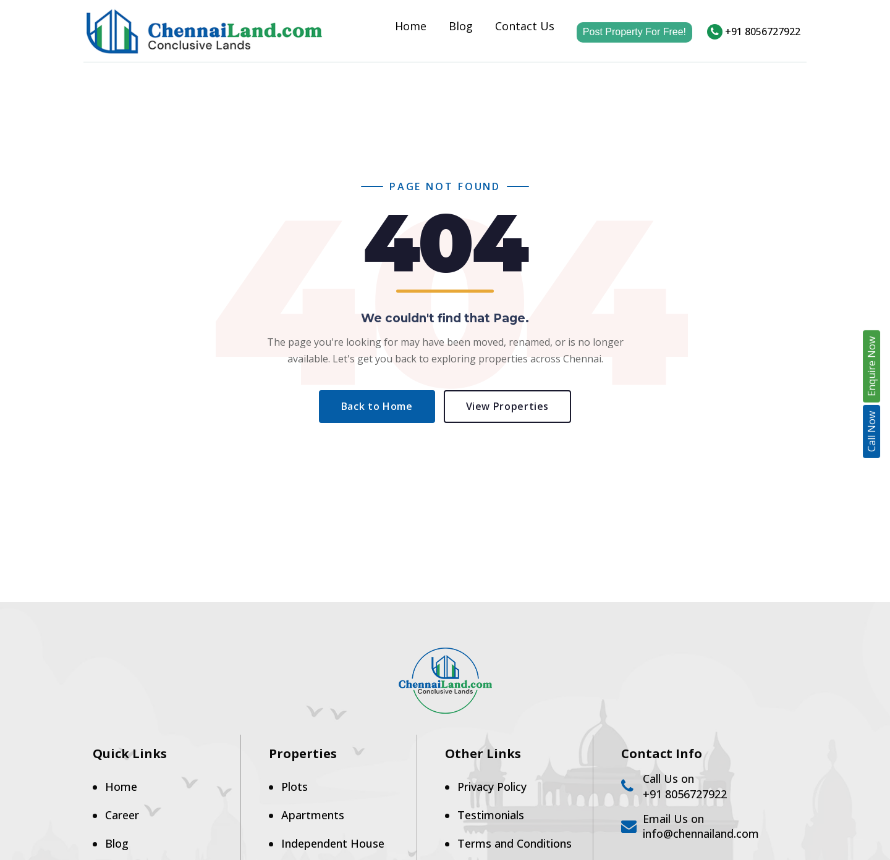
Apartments (312, 815)
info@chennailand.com (701, 833)
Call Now (871, 431)
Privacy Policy (492, 786)
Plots (294, 786)
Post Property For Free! (634, 32)
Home (410, 29)
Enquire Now (871, 366)
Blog (461, 29)
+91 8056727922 (753, 31)
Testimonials (490, 815)
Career (122, 815)
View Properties (507, 406)
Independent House (332, 843)
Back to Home (377, 406)
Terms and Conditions (514, 843)
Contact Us (524, 29)
